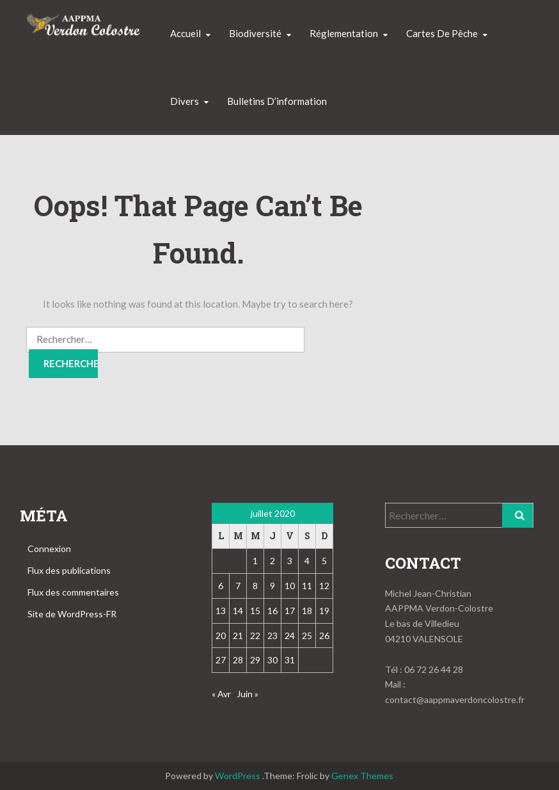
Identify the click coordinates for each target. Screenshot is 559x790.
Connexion (49, 548)
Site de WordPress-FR (72, 613)
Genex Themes (362, 775)
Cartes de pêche (442, 33)
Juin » (247, 693)
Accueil (185, 33)
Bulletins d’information (277, 101)
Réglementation (344, 33)
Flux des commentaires (73, 592)
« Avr (221, 693)
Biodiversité (255, 33)
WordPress (237, 775)
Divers (184, 101)
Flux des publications (69, 570)
